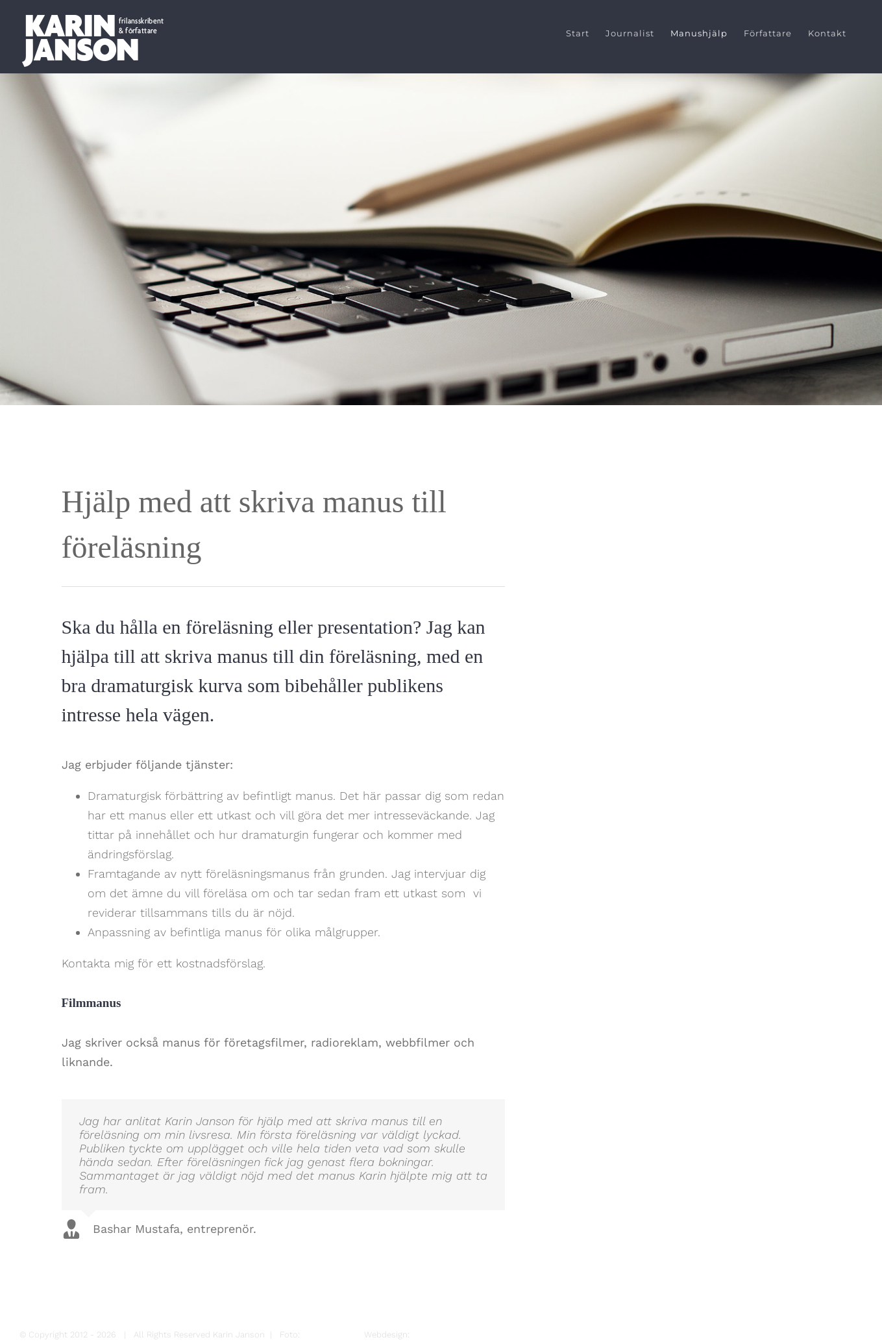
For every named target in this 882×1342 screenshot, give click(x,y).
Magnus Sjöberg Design (458, 1334)
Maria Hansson (331, 1334)
